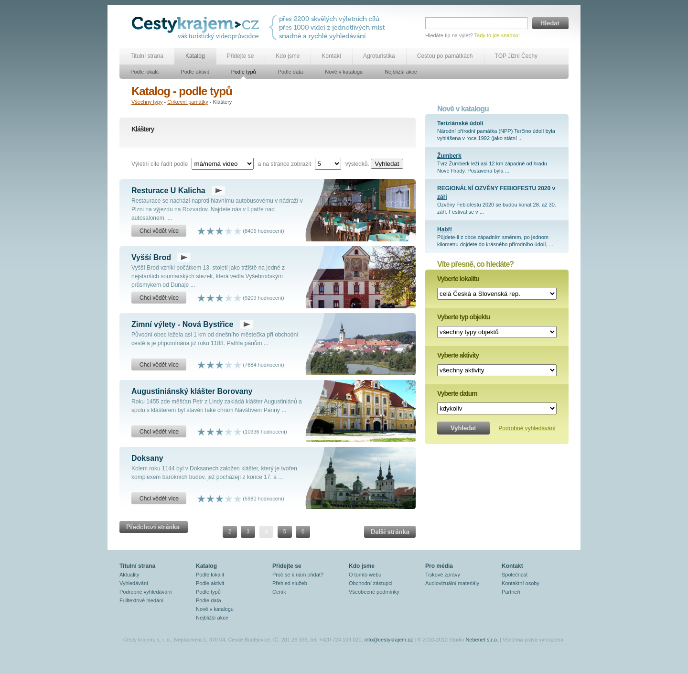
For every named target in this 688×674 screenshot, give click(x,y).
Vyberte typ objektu (463, 317)
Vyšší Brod (151, 257)
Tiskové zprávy (442, 574)
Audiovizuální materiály (452, 583)
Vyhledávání (133, 583)
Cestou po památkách (445, 56)
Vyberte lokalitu (458, 279)
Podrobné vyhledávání (526, 428)
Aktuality (129, 574)
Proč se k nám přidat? (297, 574)
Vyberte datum (457, 393)
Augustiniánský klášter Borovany (191, 391)
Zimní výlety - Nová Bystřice (182, 324)
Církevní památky (187, 102)
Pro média (439, 566)
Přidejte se (240, 56)
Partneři (511, 592)
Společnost (514, 574)
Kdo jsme (288, 56)
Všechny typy (146, 102)
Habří (444, 229)
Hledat (550, 23)
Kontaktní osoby (520, 583)
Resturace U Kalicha (168, 190)
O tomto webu (365, 574)
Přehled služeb (289, 583)
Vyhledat (387, 163)
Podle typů (243, 72)
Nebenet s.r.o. (481, 639)
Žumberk (449, 155)
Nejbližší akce (401, 72)
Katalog (195, 56)
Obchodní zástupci (370, 583)
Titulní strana (146, 56)
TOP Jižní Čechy (516, 56)
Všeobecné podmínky (374, 592)
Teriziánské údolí (460, 123)
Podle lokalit (144, 72)
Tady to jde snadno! (497, 35)
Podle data (290, 72)
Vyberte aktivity (458, 355)
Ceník (279, 592)
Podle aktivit (195, 72)
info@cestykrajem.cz (389, 639)
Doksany (147, 458)
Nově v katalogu (344, 72)
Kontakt (331, 56)
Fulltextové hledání (141, 600)
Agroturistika (379, 56)
